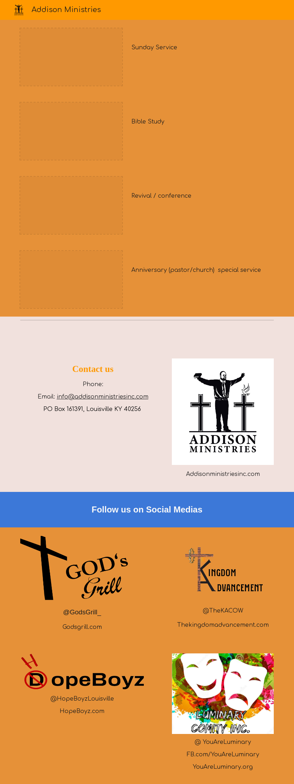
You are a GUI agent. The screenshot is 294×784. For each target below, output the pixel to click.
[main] (201, 47)
